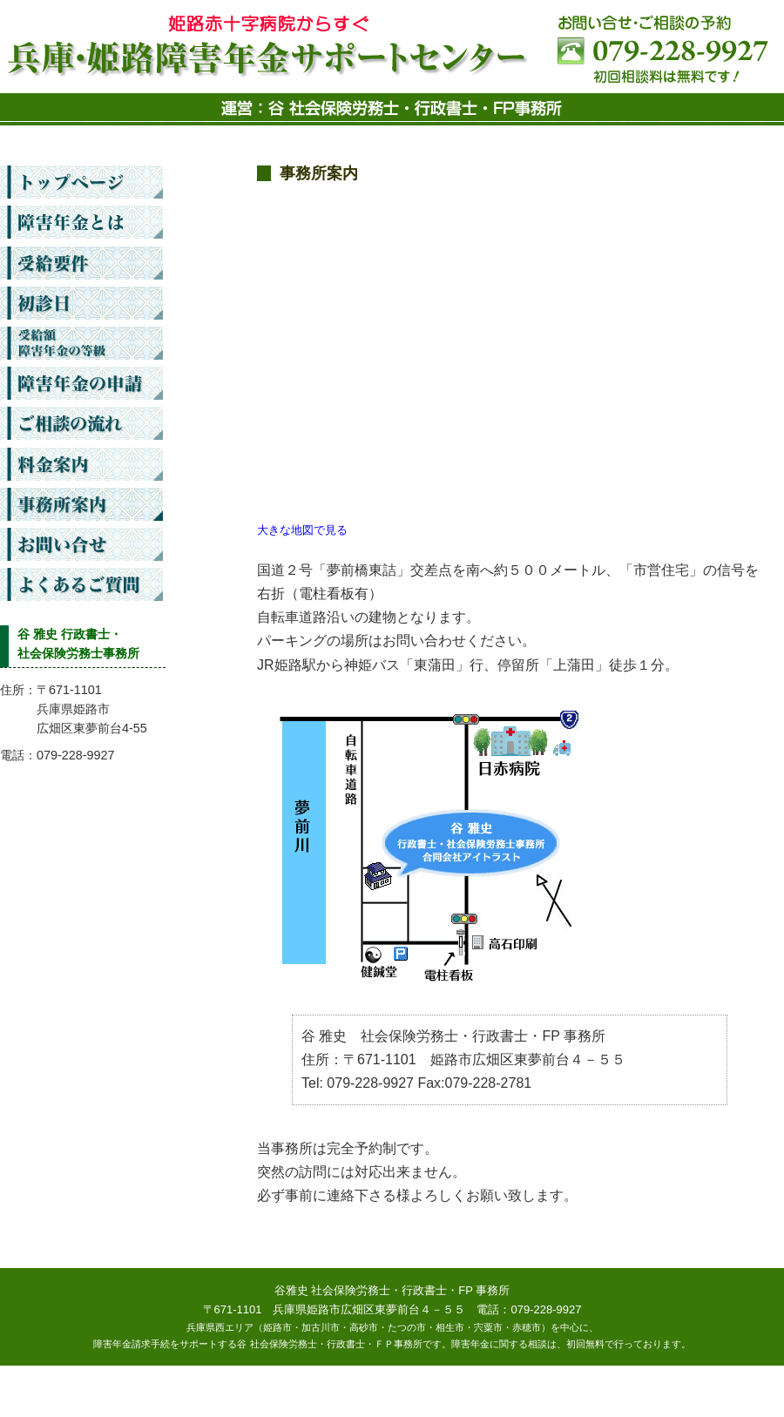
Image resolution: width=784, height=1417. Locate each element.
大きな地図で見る (302, 529)
